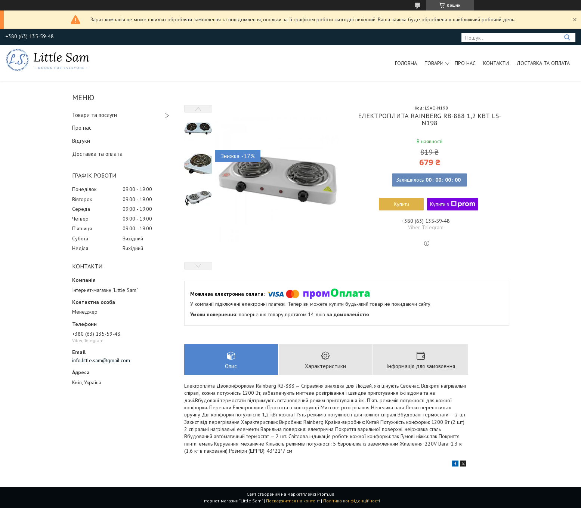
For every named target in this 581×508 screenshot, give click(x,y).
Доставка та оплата (543, 63)
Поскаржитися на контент (293, 501)
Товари (434, 63)
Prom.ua (325, 494)
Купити (401, 204)
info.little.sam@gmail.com (101, 360)
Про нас (465, 63)
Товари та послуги (94, 114)
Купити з (452, 204)
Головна (406, 63)
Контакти (496, 63)
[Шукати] (567, 37)
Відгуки (81, 140)
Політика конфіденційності (351, 501)
